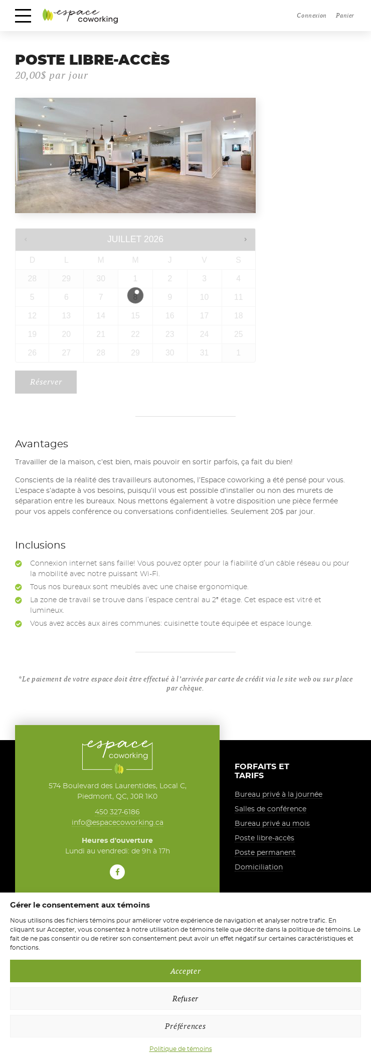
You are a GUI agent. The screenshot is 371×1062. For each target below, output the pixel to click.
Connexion (311, 15)
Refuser (185, 998)
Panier (345, 15)
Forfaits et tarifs (262, 771)
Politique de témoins (180, 1049)
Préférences (185, 1026)
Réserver (46, 382)
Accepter (185, 971)
